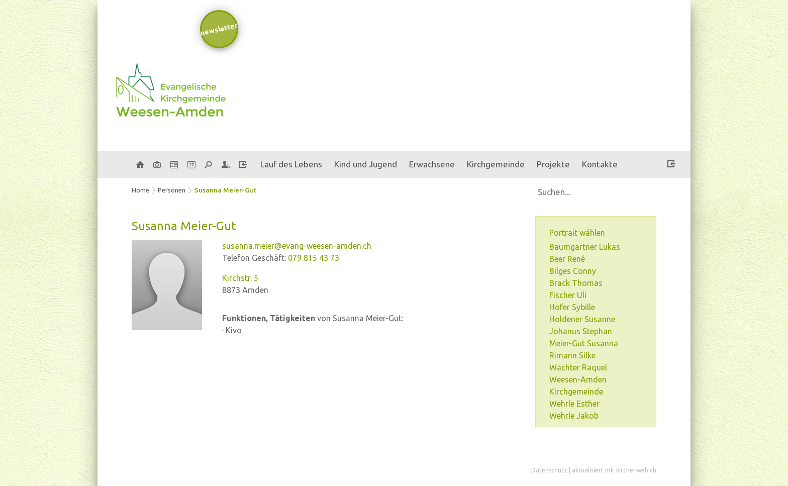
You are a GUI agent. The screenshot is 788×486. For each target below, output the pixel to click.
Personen (171, 189)
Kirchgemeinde (496, 164)
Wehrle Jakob (574, 415)
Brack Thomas (576, 282)
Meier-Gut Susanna (583, 343)
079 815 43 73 (313, 257)
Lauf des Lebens (291, 164)
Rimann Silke (572, 355)
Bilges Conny (572, 270)
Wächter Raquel (578, 367)
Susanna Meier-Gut (225, 189)
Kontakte (600, 164)
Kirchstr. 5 (240, 277)
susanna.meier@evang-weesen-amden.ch (296, 245)
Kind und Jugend (365, 164)
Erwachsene (432, 164)
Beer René (567, 258)
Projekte (553, 164)
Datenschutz (549, 470)
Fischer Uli (567, 295)
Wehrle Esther (574, 403)
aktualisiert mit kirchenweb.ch (614, 470)
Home (140, 189)
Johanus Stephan (580, 331)
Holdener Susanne (582, 319)
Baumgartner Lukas (584, 246)
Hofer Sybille (572, 307)
